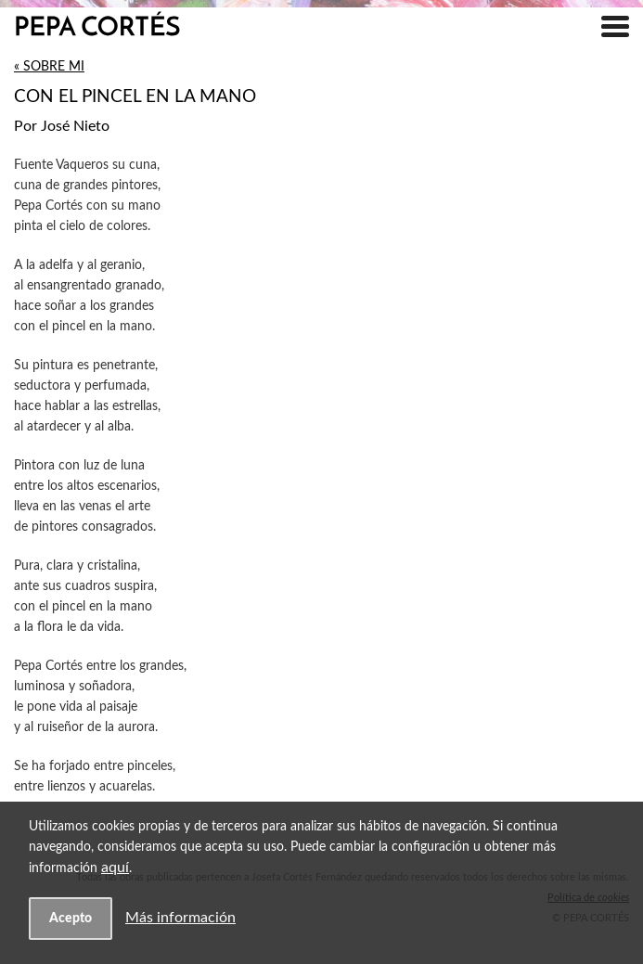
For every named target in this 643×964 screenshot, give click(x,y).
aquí (115, 867)
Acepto (70, 918)
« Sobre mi (49, 66)
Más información (180, 917)
